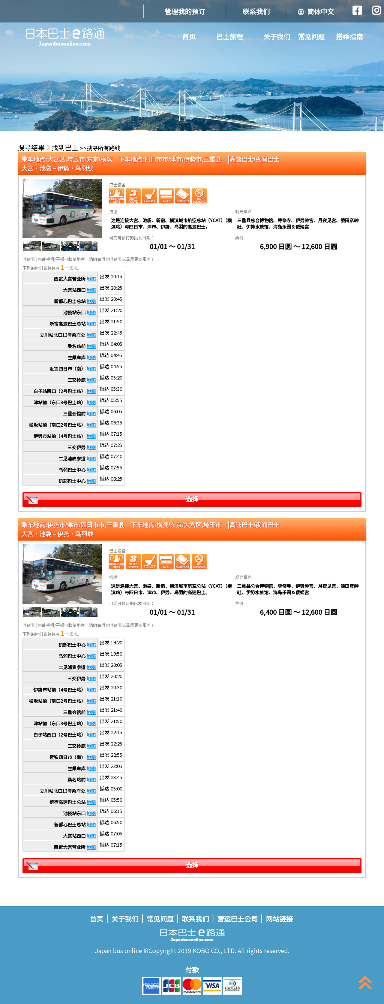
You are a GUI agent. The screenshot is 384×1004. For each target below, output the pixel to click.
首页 (189, 36)
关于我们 (276, 36)
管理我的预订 (185, 11)
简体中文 (316, 11)
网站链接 (279, 918)
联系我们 (256, 11)
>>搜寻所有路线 (100, 148)
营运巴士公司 (237, 918)
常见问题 (311, 36)
